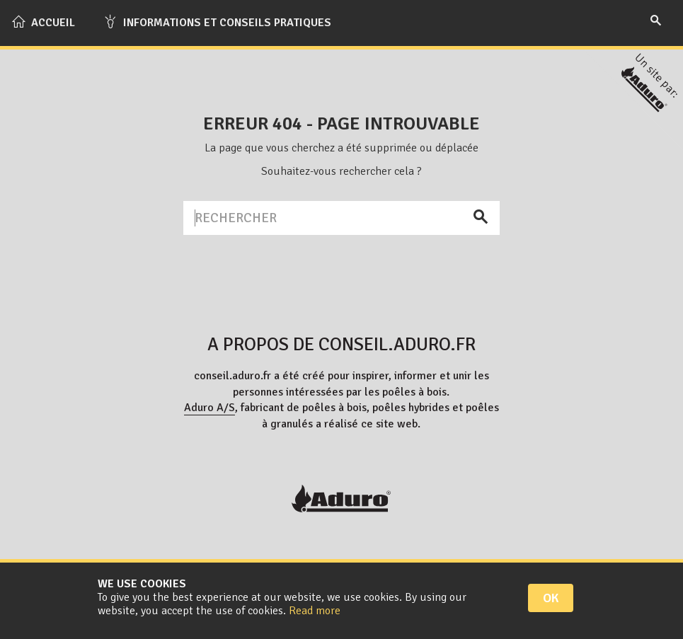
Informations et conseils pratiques (217, 22)
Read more (314, 611)
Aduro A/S (209, 408)
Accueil (43, 22)
